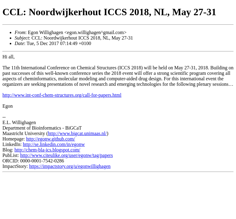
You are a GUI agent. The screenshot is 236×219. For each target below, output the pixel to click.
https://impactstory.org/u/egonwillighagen (70, 166)
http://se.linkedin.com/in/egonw (54, 144)
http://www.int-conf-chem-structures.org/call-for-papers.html (62, 95)
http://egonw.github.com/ (50, 138)
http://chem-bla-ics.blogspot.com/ (47, 149)
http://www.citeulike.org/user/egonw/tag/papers (66, 155)
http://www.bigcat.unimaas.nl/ (77, 133)
